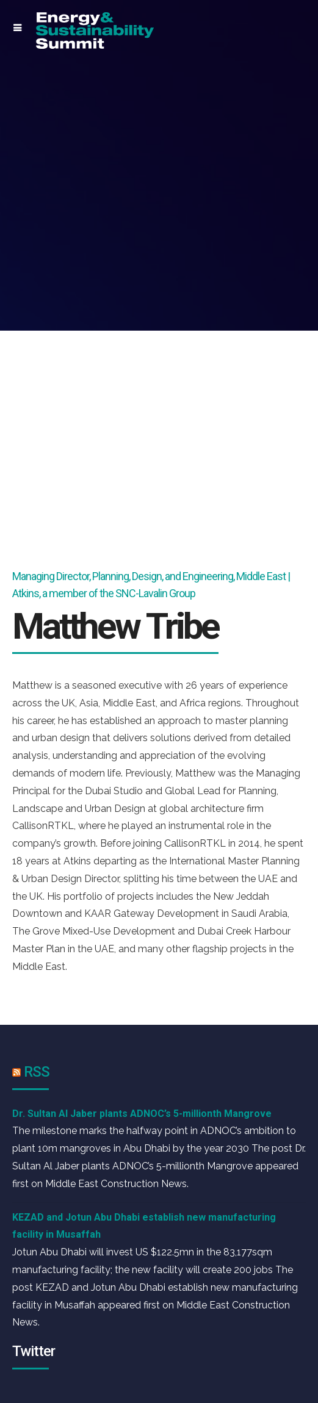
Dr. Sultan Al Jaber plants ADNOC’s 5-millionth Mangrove (142, 1113)
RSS (36, 1071)
